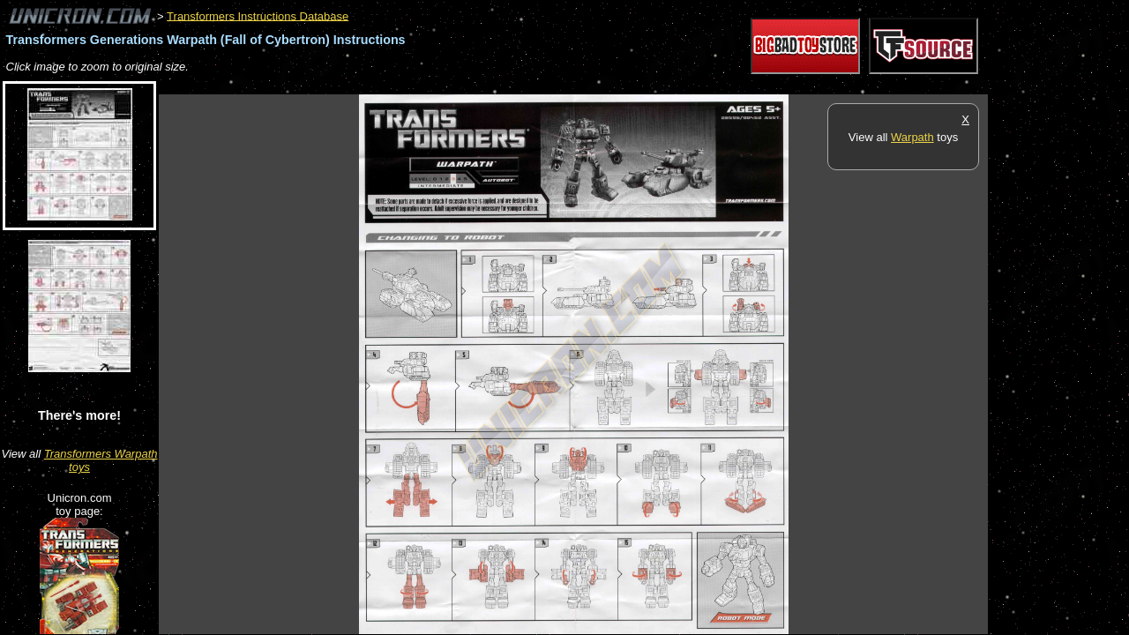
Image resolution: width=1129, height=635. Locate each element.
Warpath (912, 137)
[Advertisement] (480, 85)
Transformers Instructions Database (257, 15)
